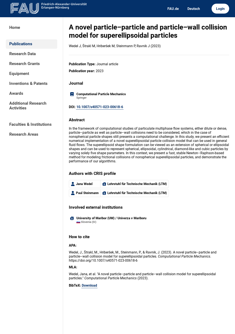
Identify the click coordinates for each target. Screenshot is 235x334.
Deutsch (193, 9)
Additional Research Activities (27, 105)
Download (89, 285)
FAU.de (173, 9)
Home (14, 27)
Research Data (22, 53)
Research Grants (24, 63)
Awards (16, 93)
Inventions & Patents (28, 83)
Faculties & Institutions (30, 124)
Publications (20, 44)
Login (220, 9)
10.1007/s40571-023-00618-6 (99, 107)
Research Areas (23, 134)
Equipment (19, 73)
